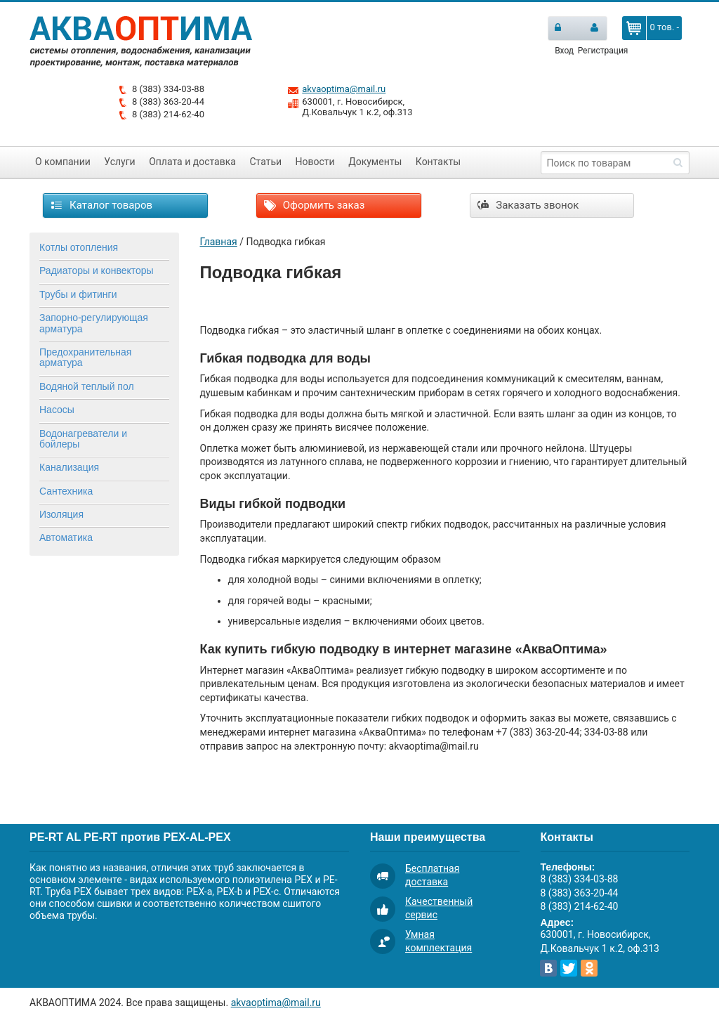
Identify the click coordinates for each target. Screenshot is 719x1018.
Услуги (119, 161)
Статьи (265, 161)
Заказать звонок (528, 205)
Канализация (69, 467)
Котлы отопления (78, 247)
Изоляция (61, 514)
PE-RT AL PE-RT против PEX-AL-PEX (130, 837)
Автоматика (66, 537)
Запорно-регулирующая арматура (93, 323)
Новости (315, 161)
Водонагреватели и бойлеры (83, 439)
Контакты (438, 161)
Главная (218, 241)
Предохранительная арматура (85, 357)
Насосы (56, 409)
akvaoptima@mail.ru (343, 89)
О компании (63, 161)
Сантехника (66, 491)
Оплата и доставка (192, 161)
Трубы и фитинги (78, 294)
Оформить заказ (314, 205)
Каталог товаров (101, 205)
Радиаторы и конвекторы (96, 270)
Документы (375, 161)
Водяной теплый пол (86, 386)
